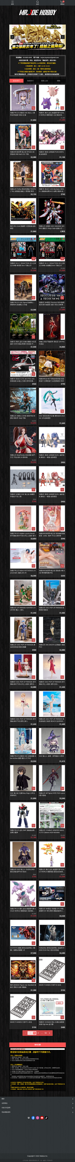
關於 (3, 1099)
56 (46, 1033)
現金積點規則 (6, 1112)
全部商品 (4, 1103)
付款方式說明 (6, 1107)
